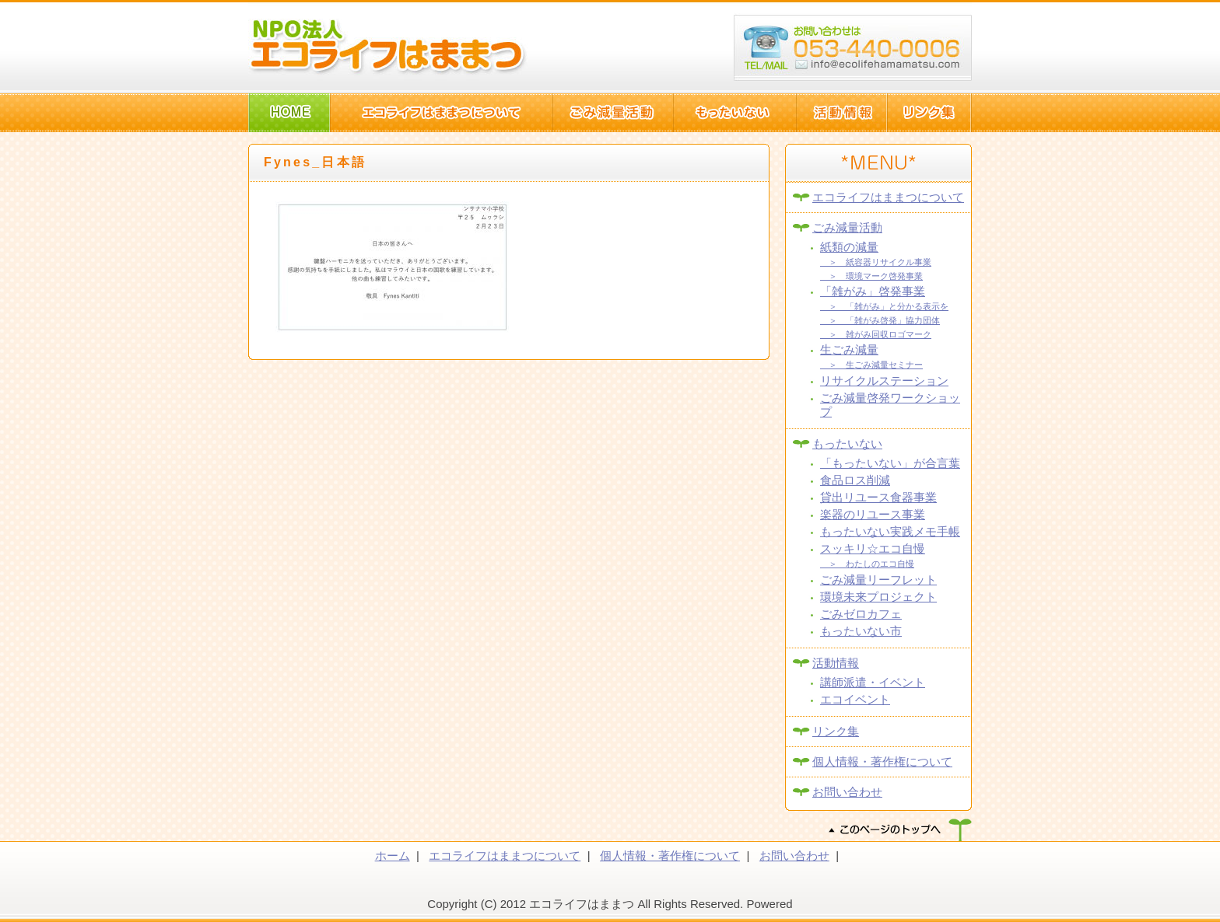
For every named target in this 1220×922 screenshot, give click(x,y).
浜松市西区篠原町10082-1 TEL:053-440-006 (853, 48)
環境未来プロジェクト (878, 596)
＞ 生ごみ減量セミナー (871, 364)
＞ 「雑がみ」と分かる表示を (884, 306)
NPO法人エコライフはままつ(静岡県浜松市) (388, 46)
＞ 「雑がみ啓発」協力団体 (880, 320)
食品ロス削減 (855, 480)
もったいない (847, 443)
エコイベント (855, 699)
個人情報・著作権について (882, 761)
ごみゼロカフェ (861, 613)
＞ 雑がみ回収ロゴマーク (875, 334)
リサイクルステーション (884, 380)
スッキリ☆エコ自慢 (872, 548)
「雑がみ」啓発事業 (872, 291)
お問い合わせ (847, 791)
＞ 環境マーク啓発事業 (871, 276)
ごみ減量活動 (847, 227)
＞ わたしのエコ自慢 (867, 563)
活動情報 (835, 662)
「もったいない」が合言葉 (890, 463)
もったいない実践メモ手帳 (890, 531)
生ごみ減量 (849, 349)
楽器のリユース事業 (872, 514)
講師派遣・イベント (872, 682)
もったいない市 (861, 630)
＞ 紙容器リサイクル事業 (875, 262)
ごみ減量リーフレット (878, 579)
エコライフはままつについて (888, 197)
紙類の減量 (849, 246)
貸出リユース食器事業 (878, 497)
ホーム (392, 855)
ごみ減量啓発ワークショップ (890, 404)
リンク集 (835, 731)
